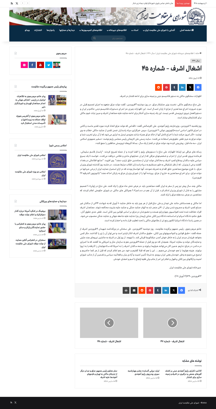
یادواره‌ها (51, 30)
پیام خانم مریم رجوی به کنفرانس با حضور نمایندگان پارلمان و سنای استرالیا (30, 228)
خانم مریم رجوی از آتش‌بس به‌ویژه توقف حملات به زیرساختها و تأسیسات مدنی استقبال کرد (30, 120)
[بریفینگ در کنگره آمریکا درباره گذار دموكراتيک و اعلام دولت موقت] (57, 215)
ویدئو (27, 30)
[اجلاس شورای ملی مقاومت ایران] (57, 161)
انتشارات (38, 30)
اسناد (135, 30)
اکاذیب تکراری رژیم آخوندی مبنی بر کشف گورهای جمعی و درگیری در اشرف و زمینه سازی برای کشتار (183, 374)
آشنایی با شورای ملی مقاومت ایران (160, 30)
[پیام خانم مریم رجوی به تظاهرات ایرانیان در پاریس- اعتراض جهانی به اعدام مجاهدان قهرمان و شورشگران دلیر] (57, 100)
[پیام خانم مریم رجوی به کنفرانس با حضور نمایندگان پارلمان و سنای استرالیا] (57, 227)
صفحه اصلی (187, 30)
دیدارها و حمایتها (67, 30)
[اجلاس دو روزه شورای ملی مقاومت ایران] (57, 177)
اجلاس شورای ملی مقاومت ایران (31, 155)
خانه (198, 53)
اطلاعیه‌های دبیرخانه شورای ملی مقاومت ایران (175, 53)
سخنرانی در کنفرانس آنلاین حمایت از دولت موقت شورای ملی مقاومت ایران (30, 244)
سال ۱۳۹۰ (151, 53)
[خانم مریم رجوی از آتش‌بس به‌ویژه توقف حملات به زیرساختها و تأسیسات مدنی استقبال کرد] (57, 120)
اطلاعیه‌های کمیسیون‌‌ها (91, 30)
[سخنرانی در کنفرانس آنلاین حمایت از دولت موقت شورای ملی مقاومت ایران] (57, 244)
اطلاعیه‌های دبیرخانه (118, 30)
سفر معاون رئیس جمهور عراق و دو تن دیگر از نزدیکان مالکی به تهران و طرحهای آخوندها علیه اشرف (98, 374)
